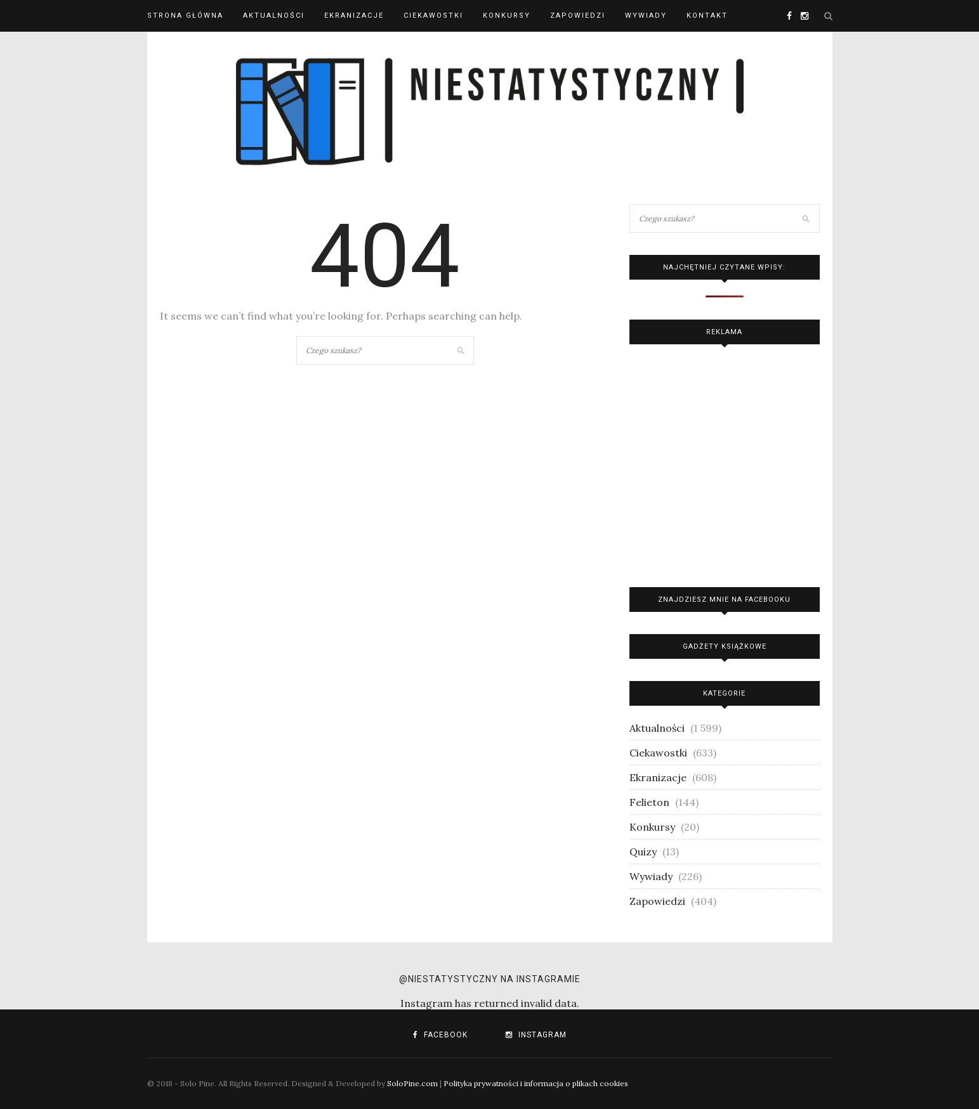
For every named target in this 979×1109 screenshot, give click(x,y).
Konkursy (506, 15)
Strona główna (185, 15)
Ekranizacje (354, 15)
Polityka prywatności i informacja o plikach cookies (536, 1083)
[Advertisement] (724, 462)
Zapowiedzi (577, 15)
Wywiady (646, 15)
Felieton (649, 802)
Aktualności (274, 15)
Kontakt (707, 15)
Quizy (643, 851)
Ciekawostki (433, 15)
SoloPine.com (412, 1083)
